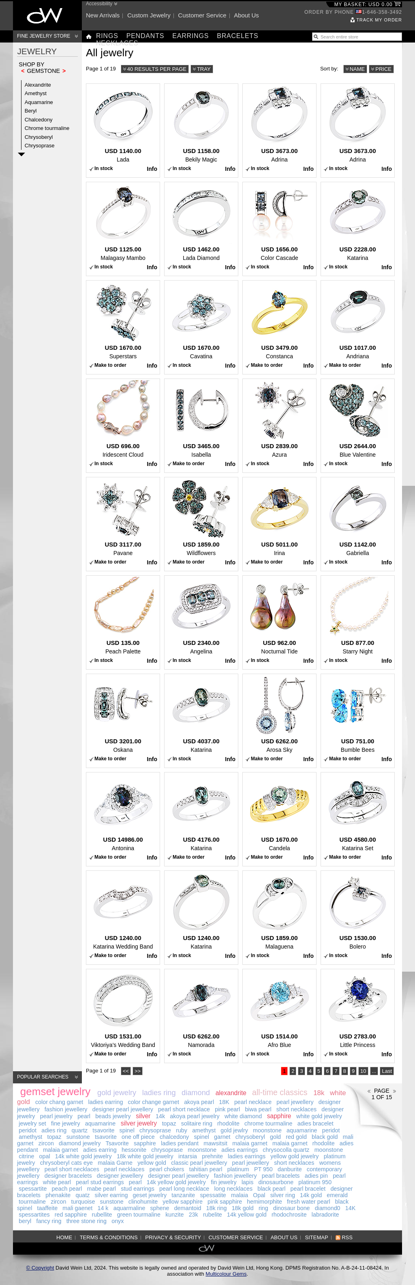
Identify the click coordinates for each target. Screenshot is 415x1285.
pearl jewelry (56, 1116)
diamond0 (327, 1208)
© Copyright (40, 1268)
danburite (290, 1169)
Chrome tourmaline (47, 128)
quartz (79, 1130)
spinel (127, 1130)
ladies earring (105, 1102)
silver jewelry (139, 1123)
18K (224, 1102)
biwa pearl (258, 1109)
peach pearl (67, 1188)
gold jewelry (116, 1093)
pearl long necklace (184, 1188)
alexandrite (231, 1092)
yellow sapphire (183, 1201)
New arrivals (103, 15)
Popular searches (42, 1077)
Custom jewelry (149, 15)
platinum (238, 1169)
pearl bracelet (308, 1188)
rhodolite (228, 1123)
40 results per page (156, 69)
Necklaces (117, 43)
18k (318, 1093)
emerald (337, 1195)
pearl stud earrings (100, 1182)
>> (138, 1071)
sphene (159, 1208)
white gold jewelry (319, 1116)
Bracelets (237, 35)
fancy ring (48, 1221)
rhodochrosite (289, 1214)
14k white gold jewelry (83, 1156)
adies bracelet (315, 1123)
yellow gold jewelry (294, 1156)
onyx (117, 1221)
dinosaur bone (291, 1208)
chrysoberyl (250, 1137)
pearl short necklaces (72, 1169)
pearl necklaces (124, 1169)
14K (350, 1208)
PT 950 (263, 1169)
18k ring (216, 1208)
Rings (107, 35)
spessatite (213, 1195)
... (374, 1071)
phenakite (58, 1195)
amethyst (204, 1130)
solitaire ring (196, 1123)
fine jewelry (65, 1123)
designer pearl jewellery (122, 1109)
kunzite (174, 1214)
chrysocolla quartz (286, 1150)
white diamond (243, 1116)
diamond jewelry (80, 1143)
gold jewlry (234, 1130)
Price (383, 69)
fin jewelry (224, 1182)
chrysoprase (155, 1130)
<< (126, 1071)
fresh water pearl (308, 1201)
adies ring (53, 1130)
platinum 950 (315, 1182)
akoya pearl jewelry (194, 1116)
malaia (239, 1195)
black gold (325, 1137)
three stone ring (86, 1221)
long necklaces (233, 1188)
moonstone (267, 1130)
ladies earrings (246, 1156)
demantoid (187, 1208)
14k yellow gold (247, 1214)
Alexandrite (38, 85)
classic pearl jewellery (199, 1162)
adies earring (100, 1150)
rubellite (102, 1214)
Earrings (190, 35)
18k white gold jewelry (145, 1156)
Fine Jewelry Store (43, 36)
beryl (25, 1221)
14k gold (311, 1195)
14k (160, 1116)
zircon (46, 1143)
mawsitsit (215, 1143)
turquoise (83, 1201)
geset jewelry (150, 1195)
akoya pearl (199, 1102)
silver (143, 1116)
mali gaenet (77, 1208)
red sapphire (71, 1214)
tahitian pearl (205, 1169)
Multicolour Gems (225, 1274)
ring (263, 1208)
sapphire (279, 1116)
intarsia (187, 1156)
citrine (26, 1156)
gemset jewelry (55, 1091)
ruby (181, 1130)
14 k (102, 1208)
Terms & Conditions (109, 1237)
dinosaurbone (276, 1182)
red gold (296, 1137)
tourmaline (32, 1201)
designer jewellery (120, 1175)
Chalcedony (39, 120)
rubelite (212, 1214)
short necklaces (296, 1109)
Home (64, 1237)
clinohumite (143, 1201)
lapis (247, 1182)
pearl (83, 1116)
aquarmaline (129, 1208)
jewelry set (32, 1123)
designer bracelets (68, 1175)
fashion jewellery (66, 1109)
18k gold (243, 1208)
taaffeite (47, 1208)
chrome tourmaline (268, 1123)
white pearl (57, 1182)
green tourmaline (138, 1214)
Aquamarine (39, 102)
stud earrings (137, 1188)
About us (246, 15)
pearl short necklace (184, 1109)
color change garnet (153, 1102)
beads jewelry (112, 1116)
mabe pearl (101, 1188)
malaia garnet (249, 1143)
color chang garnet (59, 1102)
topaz (169, 1123)
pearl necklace (253, 1102)
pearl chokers (167, 1169)
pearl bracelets (281, 1175)
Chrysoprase (40, 146)
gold (275, 1137)
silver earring (111, 1195)
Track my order (379, 19)
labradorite (325, 1214)
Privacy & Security (173, 1237)
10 (363, 1071)
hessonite (134, 1150)
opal (44, 1156)
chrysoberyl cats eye (66, 1162)
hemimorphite (264, 1201)
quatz (82, 1195)
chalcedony (174, 1137)
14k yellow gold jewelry (176, 1182)
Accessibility (99, 3)
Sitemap (316, 1237)
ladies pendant (180, 1143)
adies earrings (239, 1150)
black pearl (271, 1188)
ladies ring (159, 1093)
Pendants (145, 35)
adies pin (316, 1175)
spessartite (33, 1188)
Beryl (31, 111)
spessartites (34, 1214)
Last (387, 1071)
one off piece (138, 1137)
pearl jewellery (294, 1102)
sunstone (78, 1137)
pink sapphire (225, 1201)
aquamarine (100, 1123)
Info (152, 169)
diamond (196, 1093)
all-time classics (280, 1092)
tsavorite (103, 1130)
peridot (27, 1130)
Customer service (202, 15)
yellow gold (151, 1162)
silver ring (282, 1195)
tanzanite (183, 1195)
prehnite (212, 1156)
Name (357, 69)
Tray (204, 69)
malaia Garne (115, 1162)
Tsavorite (117, 1143)
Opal (259, 1195)
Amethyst (36, 93)
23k (193, 1214)
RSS (347, 1237)
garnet (222, 1137)
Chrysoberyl (39, 137)
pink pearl (227, 1109)
